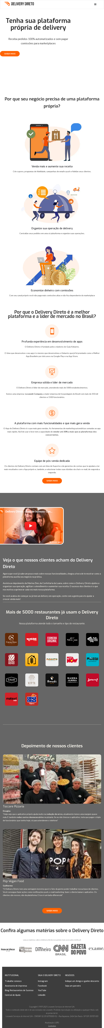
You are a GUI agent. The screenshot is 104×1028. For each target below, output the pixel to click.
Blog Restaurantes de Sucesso (19, 990)
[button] (95, 4)
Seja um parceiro (73, 986)
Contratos (52, 1026)
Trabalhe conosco (13, 981)
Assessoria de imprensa (16, 986)
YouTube (42, 990)
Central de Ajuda (12, 995)
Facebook (42, 986)
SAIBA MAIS (9, 53)
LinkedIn (41, 995)
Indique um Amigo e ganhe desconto (82, 981)
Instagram (43, 981)
